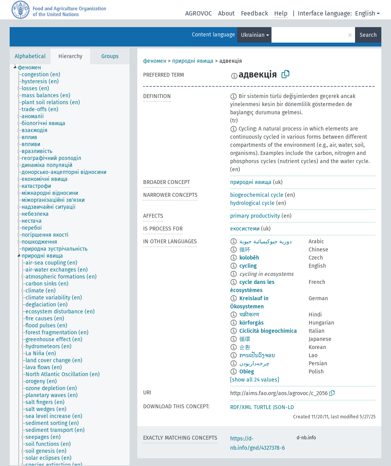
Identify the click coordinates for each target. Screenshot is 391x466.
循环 (244, 249)
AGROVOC (198, 13)
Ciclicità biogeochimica (268, 331)
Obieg (246, 371)
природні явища (192, 61)
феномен (154, 61)
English (365, 13)
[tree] (70, 264)
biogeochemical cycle (256, 195)
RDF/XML (241, 407)
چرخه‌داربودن (254, 363)
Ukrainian (253, 35)
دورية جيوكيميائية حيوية (265, 241)
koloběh (249, 257)
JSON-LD (283, 407)
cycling (248, 266)
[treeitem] (32, 67)
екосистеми (245, 228)
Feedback (254, 13)
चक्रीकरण (249, 314)
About (226, 13)
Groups (110, 56)
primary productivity (255, 216)
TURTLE (262, 407)
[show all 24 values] (254, 380)
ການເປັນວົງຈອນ (257, 355)
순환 (244, 347)
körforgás (251, 323)
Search (368, 35)
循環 (244, 339)
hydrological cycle (252, 203)
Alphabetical (30, 56)
